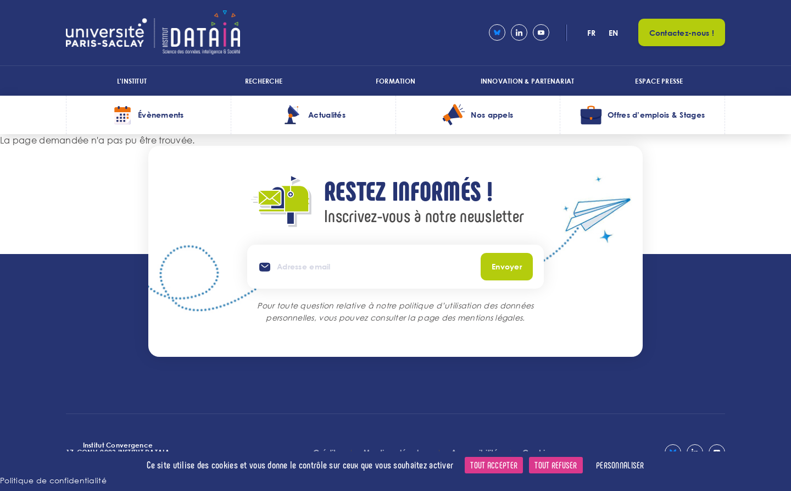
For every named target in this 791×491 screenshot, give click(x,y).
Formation (395, 80)
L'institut (132, 80)
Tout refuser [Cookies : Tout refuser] (555, 465)
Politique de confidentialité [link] (53, 480)
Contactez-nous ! (681, 32)
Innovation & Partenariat (528, 80)
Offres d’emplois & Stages (656, 114)
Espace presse (659, 80)
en (614, 32)
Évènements (161, 114)
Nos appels (492, 114)
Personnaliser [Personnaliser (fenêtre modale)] (620, 465)
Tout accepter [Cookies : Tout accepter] (493, 465)
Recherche (263, 80)
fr (591, 32)
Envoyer (507, 266)
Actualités (327, 114)
